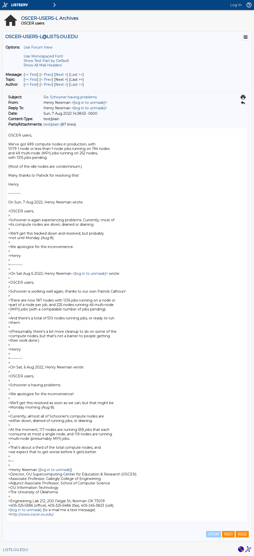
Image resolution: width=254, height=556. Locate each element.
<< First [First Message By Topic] (31, 79)
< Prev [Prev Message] (46, 74)
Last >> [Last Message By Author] (76, 84)
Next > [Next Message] (61, 74)
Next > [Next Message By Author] (61, 84)
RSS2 (242, 534)
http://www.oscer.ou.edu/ (32, 514)
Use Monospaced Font (43, 56)
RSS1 (228, 534)
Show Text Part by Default (46, 60)
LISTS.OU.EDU (15, 550)
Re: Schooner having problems (70, 97)
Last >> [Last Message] (76, 74)
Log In (236, 5)
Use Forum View (38, 47)
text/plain (51, 124)
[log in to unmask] (89, 102)
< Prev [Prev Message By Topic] (46, 79)
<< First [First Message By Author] (31, 84)
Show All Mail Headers (43, 65)
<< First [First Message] (31, 74)
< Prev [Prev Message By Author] (46, 84)
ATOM (213, 534)
